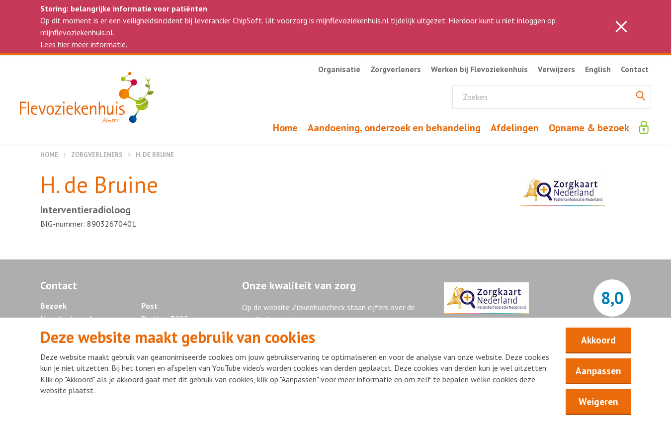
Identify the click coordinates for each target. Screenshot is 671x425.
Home (49, 155)
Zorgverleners (97, 155)
